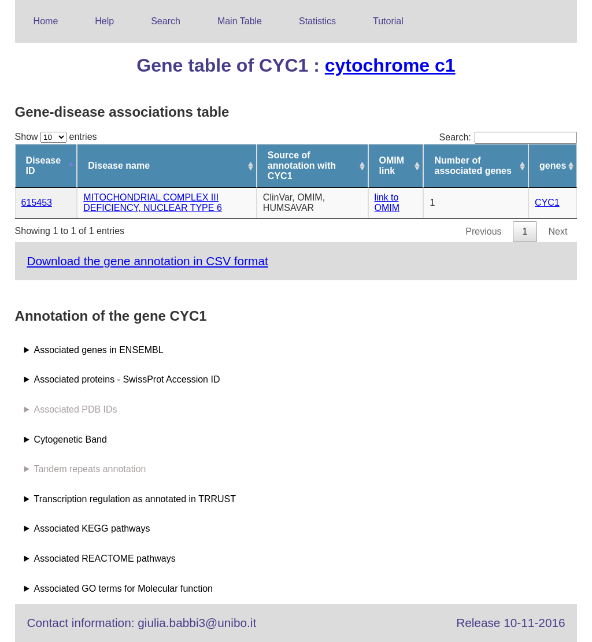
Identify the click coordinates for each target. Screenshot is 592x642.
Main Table (239, 21)
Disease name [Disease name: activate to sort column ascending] (119, 165)
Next (557, 231)
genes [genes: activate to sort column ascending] (552, 165)
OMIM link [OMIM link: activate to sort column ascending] (392, 165)
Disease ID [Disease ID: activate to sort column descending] (43, 165)
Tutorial (388, 21)
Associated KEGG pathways (92, 528)
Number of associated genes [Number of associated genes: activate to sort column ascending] (472, 165)
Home (46, 21)
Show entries (56, 137)
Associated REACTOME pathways (105, 558)
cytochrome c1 (390, 65)
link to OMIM (387, 202)
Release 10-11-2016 (510, 622)
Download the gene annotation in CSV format (147, 261)
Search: (508, 137)
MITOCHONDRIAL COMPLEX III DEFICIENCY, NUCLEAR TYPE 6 (152, 202)
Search (165, 21)
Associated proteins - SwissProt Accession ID (127, 379)
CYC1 (547, 202)
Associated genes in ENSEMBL (99, 350)
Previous (483, 231)
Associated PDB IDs (75, 409)
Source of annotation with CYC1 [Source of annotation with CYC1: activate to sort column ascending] (302, 165)
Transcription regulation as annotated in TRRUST (135, 499)
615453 (36, 202)
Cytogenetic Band (70, 439)
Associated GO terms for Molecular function (123, 588)
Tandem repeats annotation (90, 469)
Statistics (317, 21)
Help (104, 21)
